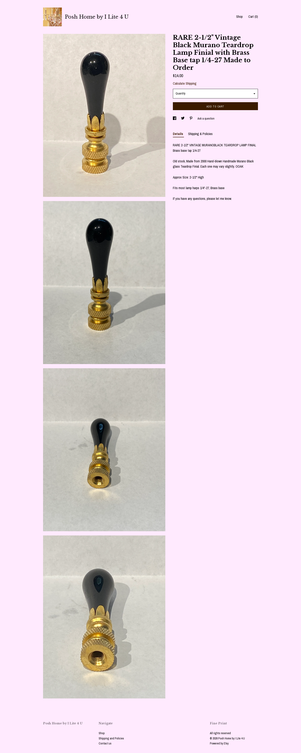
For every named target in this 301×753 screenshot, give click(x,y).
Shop (239, 16)
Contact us (105, 743)
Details (178, 133)
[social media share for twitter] (183, 118)
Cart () (253, 16)
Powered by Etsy (219, 743)
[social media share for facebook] (175, 118)
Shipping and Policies (111, 738)
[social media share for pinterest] (191, 118)
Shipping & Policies (200, 133)
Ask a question (206, 118)
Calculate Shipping (184, 83)
